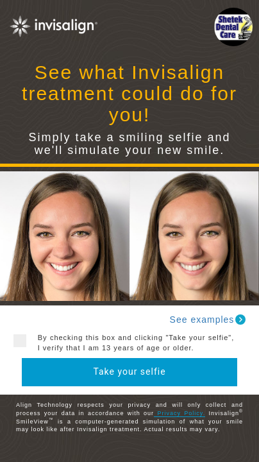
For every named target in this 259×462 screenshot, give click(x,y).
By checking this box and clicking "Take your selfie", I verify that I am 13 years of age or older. (131, 343)
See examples (208, 319)
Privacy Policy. (179, 413)
